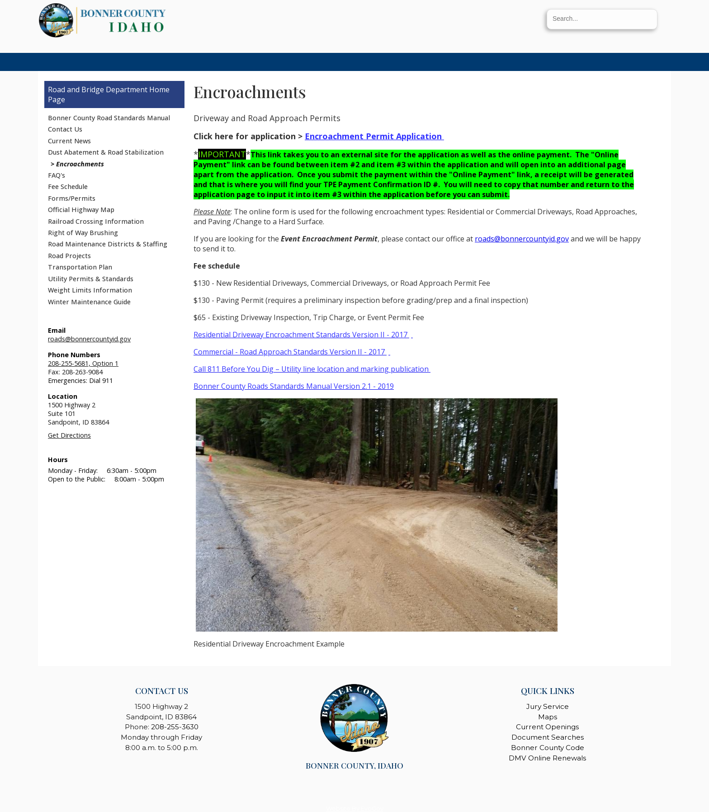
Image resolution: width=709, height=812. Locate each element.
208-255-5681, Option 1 (83, 363)
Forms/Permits (71, 198)
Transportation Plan (80, 267)
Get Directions (69, 435)
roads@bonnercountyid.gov (89, 339)
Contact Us (65, 129)
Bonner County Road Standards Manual (109, 117)
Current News (69, 141)
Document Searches (547, 737)
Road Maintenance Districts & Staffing (107, 244)
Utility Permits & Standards (90, 278)
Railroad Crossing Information (96, 221)
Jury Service (547, 706)
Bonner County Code (547, 747)
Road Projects (69, 255)
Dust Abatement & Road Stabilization (106, 152)
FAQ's (56, 175)
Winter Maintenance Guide (89, 301)
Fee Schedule (68, 186)
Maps (547, 717)
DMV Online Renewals (547, 758)
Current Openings (547, 726)
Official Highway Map (81, 209)
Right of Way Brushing (83, 232)
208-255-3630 (175, 726)
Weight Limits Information (90, 290)
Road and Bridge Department (97, 89)
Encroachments (80, 164)
